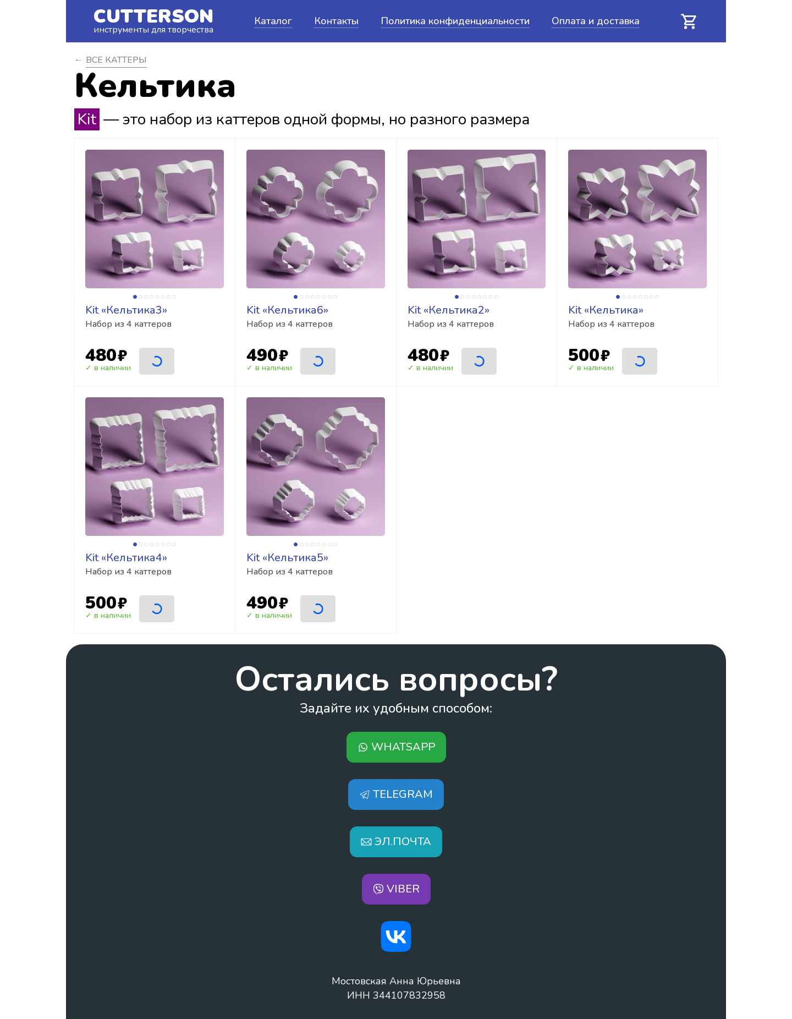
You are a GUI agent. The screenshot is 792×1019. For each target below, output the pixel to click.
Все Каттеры (116, 60)
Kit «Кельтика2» (449, 310)
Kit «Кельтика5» (287, 558)
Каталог (273, 21)
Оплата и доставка (596, 21)
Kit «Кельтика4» (126, 558)
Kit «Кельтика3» (126, 310)
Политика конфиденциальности (455, 21)
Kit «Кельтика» (606, 310)
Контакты (336, 21)
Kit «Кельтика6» (287, 310)
